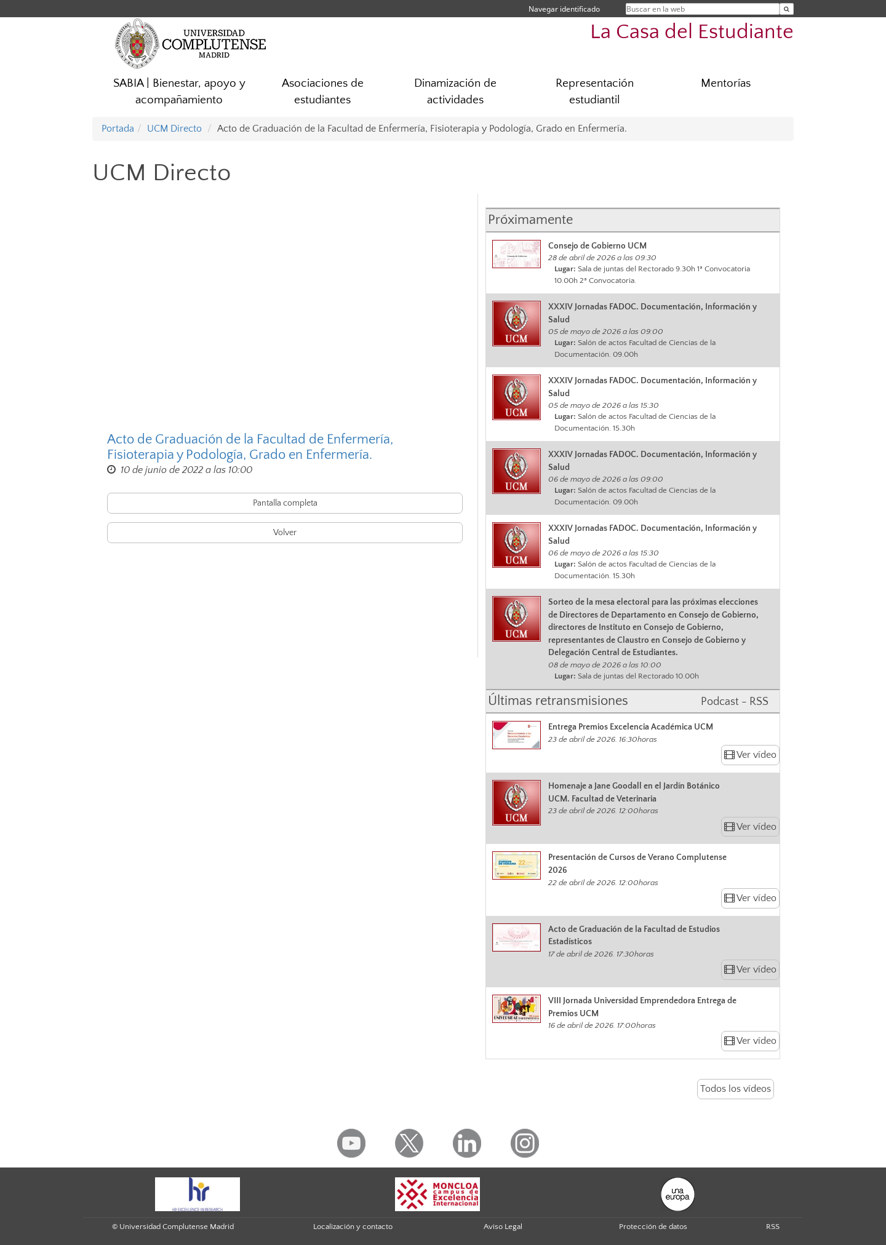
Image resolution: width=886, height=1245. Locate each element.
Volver (285, 533)
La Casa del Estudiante (692, 32)
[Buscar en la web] (787, 9)
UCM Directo (174, 128)
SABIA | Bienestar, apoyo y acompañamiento (179, 91)
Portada (118, 128)
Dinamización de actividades (455, 91)
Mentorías (726, 83)
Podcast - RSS (734, 702)
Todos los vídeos (735, 1088)
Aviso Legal (503, 1226)
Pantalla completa (285, 503)
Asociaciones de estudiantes (323, 91)
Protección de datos (653, 1226)
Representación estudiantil (595, 91)
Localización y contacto (353, 1226)
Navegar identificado (564, 9)
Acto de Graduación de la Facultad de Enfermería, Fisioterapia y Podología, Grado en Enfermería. (250, 447)
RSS (773, 1226)
